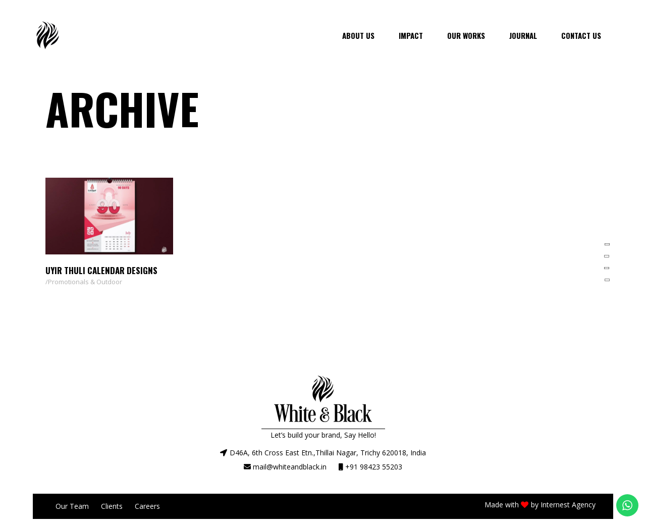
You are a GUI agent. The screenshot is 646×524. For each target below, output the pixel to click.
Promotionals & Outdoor (85, 281)
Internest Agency (568, 504)
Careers (147, 506)
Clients (112, 506)
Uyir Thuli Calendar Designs (101, 270)
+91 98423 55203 (373, 466)
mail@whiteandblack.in (290, 466)
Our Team (72, 506)
